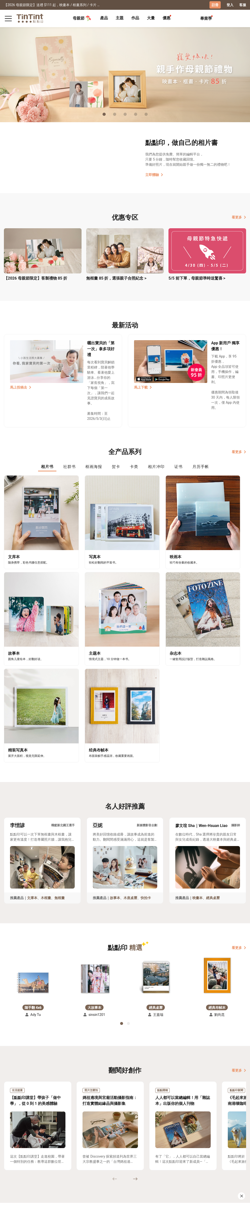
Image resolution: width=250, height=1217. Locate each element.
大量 (151, 17)
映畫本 (197, 763)
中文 (239, 1209)
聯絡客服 (55, 1172)
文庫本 (32, 763)
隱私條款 (55, 1179)
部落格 (73, 1172)
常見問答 (55, 1165)
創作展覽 (11, 1172)
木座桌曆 (130, 763)
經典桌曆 (213, 763)
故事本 (115, 763)
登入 (230, 5)
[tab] (104, 18)
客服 (242, 5)
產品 (104, 17)
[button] (33, 848)
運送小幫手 (33, 1165)
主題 (120, 17)
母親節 (82, 18)
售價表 (29, 1172)
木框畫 (46, 763)
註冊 (215, 5)
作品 (135, 17)
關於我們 (75, 1165)
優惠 (166, 17)
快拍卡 (146, 763)
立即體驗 (154, 174)
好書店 (93, 1165)
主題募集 (11, 1165)
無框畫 (59, 763)
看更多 (239, 217)
